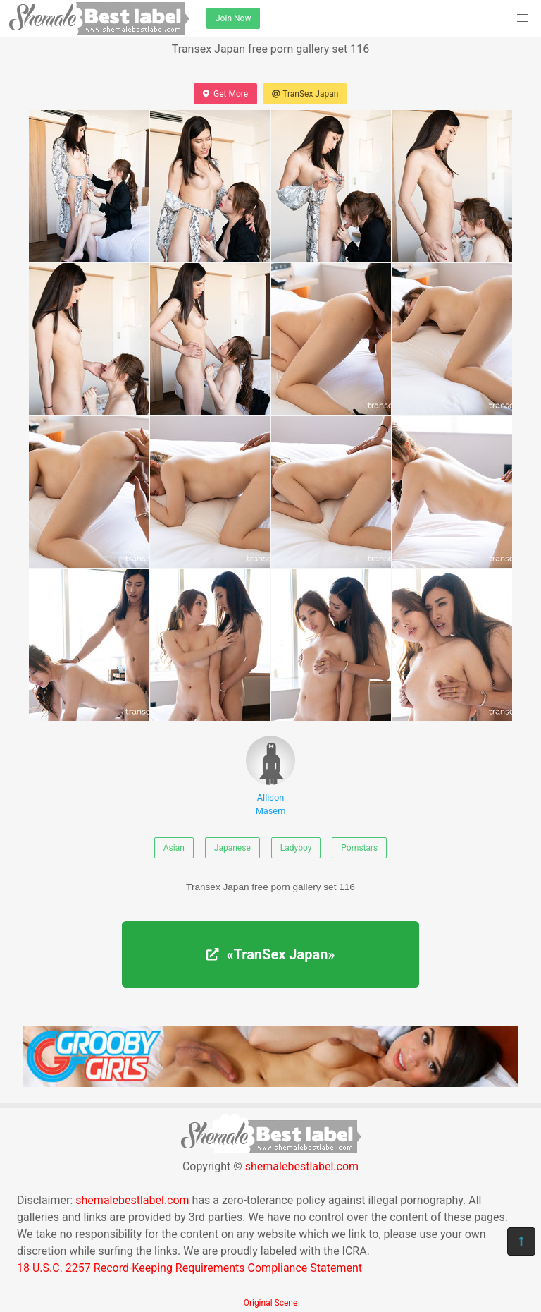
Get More (225, 94)
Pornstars (359, 848)
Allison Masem (270, 776)
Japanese (232, 848)
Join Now (233, 18)
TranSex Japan (305, 94)
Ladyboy (296, 848)
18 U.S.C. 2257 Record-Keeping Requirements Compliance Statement (189, 1268)
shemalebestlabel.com (302, 1166)
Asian (174, 848)
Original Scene (271, 1303)
